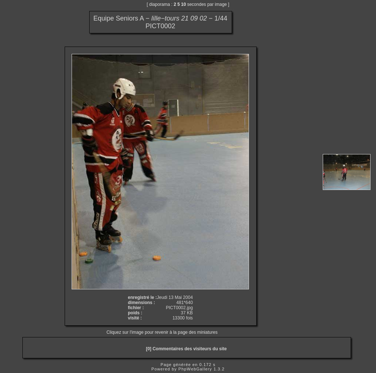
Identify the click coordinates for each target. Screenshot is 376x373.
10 (183, 4)
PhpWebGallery (195, 369)
